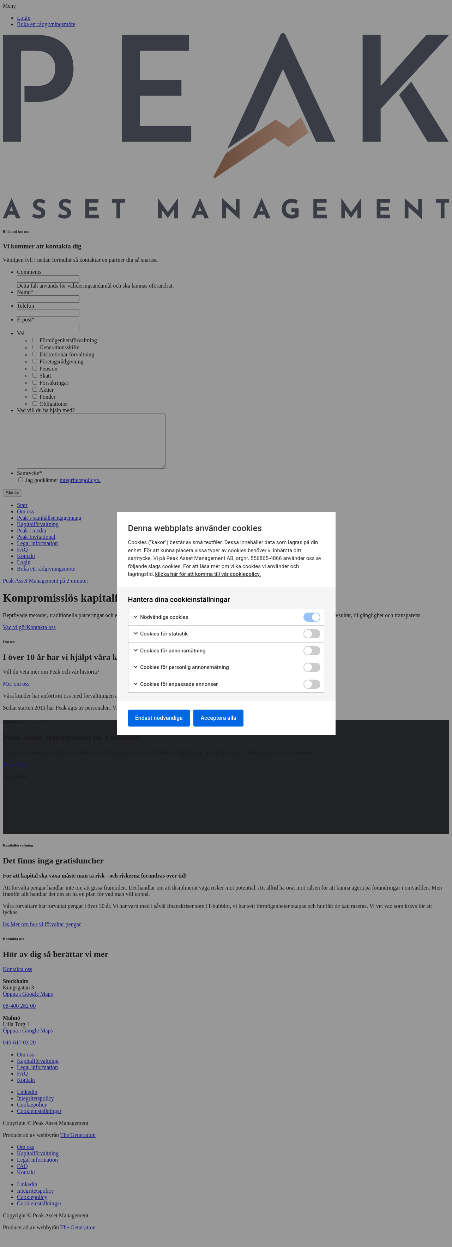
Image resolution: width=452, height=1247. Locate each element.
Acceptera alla (220, 718)
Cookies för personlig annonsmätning (181, 667)
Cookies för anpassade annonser (175, 684)
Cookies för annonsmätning (169, 650)
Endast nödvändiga (159, 718)
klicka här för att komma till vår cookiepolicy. (208, 574)
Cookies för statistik (160, 634)
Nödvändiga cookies (160, 617)
